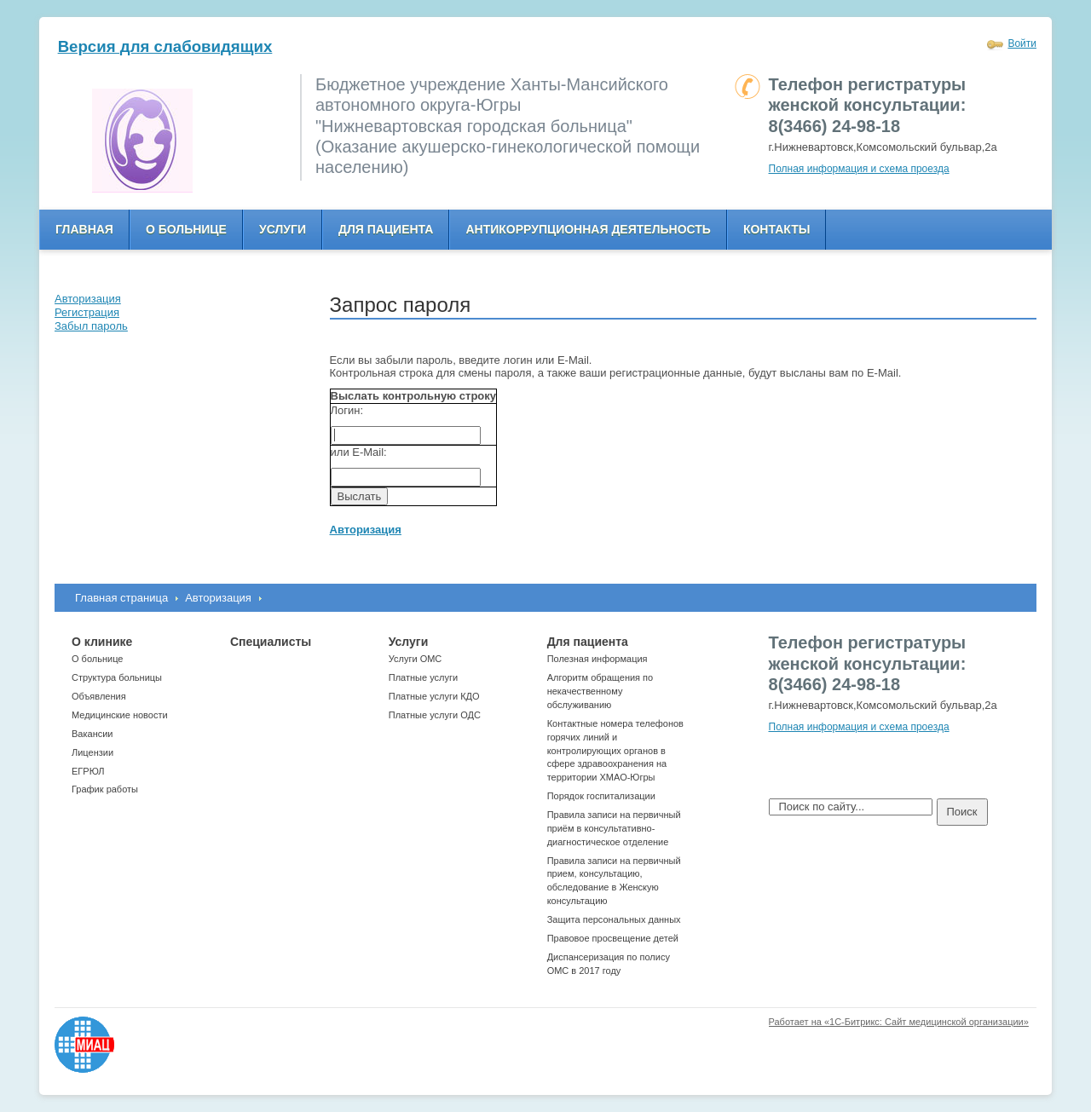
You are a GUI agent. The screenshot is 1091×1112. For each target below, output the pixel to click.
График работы (105, 789)
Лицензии (92, 752)
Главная (84, 229)
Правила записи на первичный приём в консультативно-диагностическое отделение (614, 828)
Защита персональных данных (614, 919)
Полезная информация (597, 659)
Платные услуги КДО (434, 696)
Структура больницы (117, 677)
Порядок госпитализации (601, 796)
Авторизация (218, 597)
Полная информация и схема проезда (859, 169)
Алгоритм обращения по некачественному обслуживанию (600, 691)
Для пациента (385, 229)
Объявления (99, 696)
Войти (1021, 43)
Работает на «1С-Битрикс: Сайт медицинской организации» (899, 1022)
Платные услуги (423, 677)
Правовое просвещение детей (612, 938)
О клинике (102, 641)
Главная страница (121, 597)
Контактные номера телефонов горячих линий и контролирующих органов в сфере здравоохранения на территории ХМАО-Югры (615, 750)
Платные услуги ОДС (435, 715)
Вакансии (92, 734)
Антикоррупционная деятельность (588, 229)
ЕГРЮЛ (88, 771)
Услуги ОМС (415, 659)
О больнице (186, 229)
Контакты (776, 229)
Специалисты (270, 641)
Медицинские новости (120, 715)
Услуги (282, 229)
